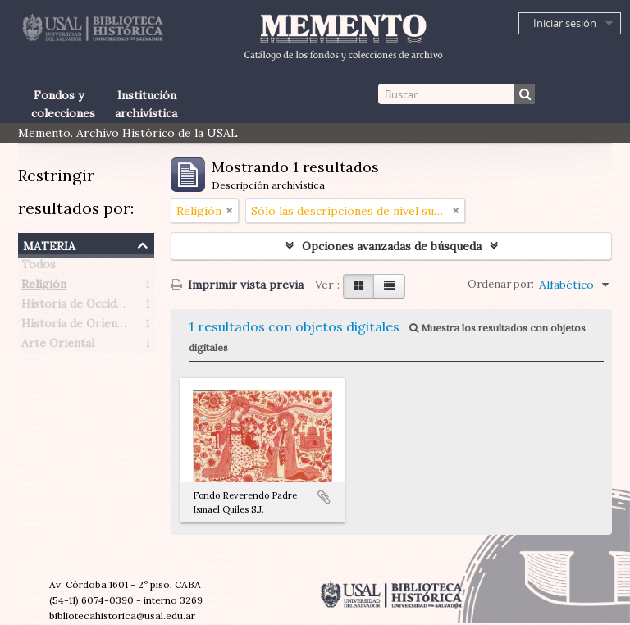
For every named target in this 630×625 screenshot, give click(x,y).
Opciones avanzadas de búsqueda (392, 246)
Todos (38, 267)
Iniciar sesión (564, 23)
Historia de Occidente (81, 306)
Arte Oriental (57, 346)
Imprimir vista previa (237, 284)
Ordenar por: (501, 284)
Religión (43, 287)
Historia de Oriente (75, 326)
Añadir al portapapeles (324, 497)
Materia (49, 244)
